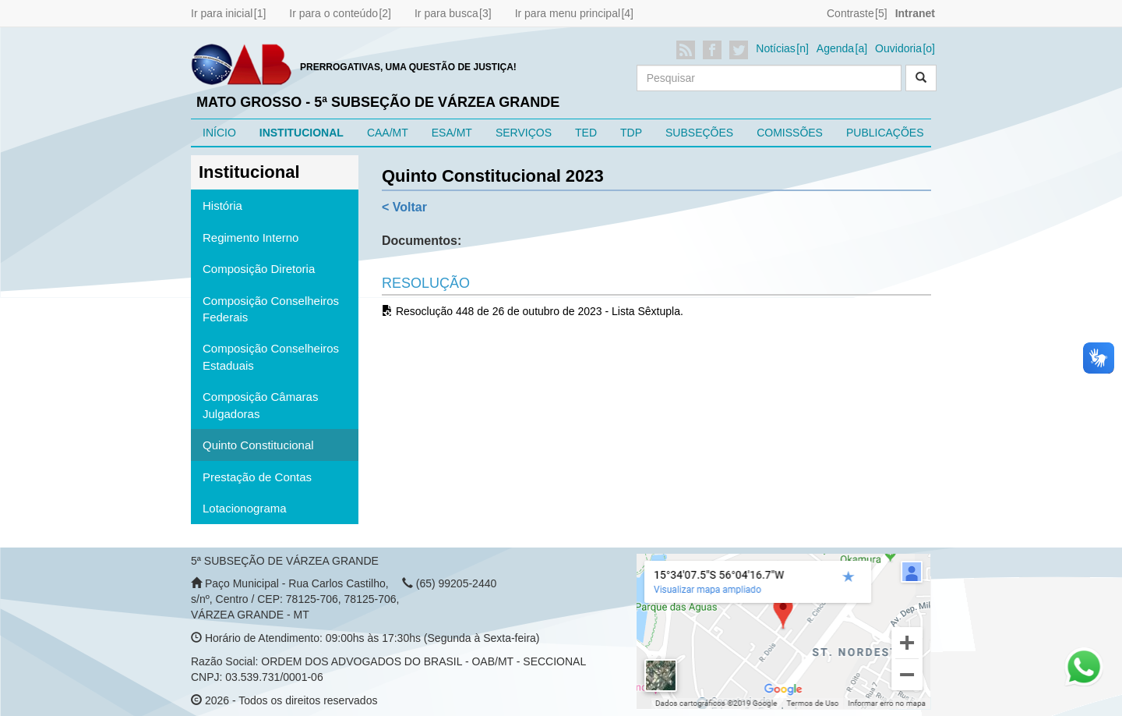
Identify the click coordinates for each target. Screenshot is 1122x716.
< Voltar (404, 207)
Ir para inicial (221, 13)
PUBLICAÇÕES (885, 132)
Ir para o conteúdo (333, 13)
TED (586, 132)
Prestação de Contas (257, 477)
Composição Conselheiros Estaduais (271, 356)
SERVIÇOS (524, 132)
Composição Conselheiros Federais (271, 309)
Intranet (915, 13)
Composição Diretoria (259, 268)
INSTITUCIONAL (301, 132)
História (222, 205)
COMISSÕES (790, 132)
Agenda (835, 48)
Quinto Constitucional (258, 445)
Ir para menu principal (567, 13)
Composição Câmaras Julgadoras (260, 405)
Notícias (776, 48)
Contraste (850, 13)
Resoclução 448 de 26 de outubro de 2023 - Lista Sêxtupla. (532, 311)
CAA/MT (387, 132)
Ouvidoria (898, 48)
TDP (631, 132)
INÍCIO (219, 132)
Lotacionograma (245, 508)
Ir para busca (446, 13)
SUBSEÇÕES (699, 132)
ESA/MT (452, 132)
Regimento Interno (250, 237)
